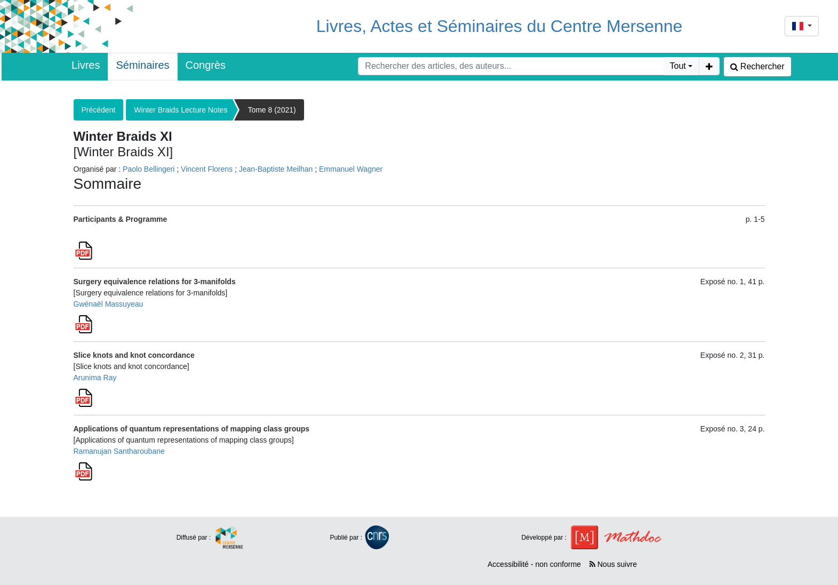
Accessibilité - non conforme (534, 564)
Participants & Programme (120, 219)
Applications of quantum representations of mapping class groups (192, 428)
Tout (678, 65)
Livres (85, 65)
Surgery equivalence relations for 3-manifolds (155, 281)
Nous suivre (613, 564)
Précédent (99, 110)
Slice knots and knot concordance (134, 355)
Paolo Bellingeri (148, 169)
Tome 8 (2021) (272, 110)
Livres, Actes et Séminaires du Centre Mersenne (499, 26)
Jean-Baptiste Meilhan (276, 169)
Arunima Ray (95, 377)
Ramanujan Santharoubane (119, 451)
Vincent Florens (207, 169)
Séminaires (142, 65)
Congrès (206, 65)
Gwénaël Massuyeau (108, 304)
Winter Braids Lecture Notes (180, 110)
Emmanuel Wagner (350, 169)
